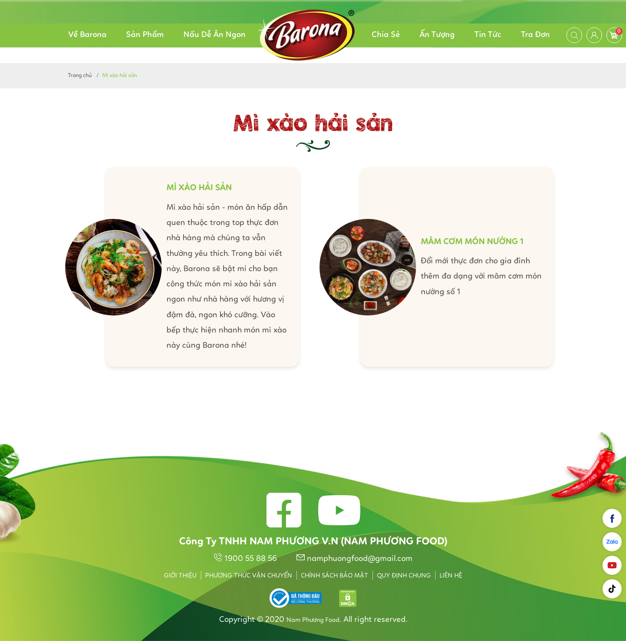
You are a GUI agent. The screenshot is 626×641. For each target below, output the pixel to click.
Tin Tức (487, 35)
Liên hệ (451, 576)
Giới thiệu (180, 576)
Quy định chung (404, 576)
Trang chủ (80, 75)
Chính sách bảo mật (334, 576)
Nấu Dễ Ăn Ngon (214, 35)
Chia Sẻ (386, 35)
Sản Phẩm (145, 35)
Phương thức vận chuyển (248, 576)
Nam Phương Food (313, 620)
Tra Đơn (535, 35)
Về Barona (87, 35)
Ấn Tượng (437, 35)
